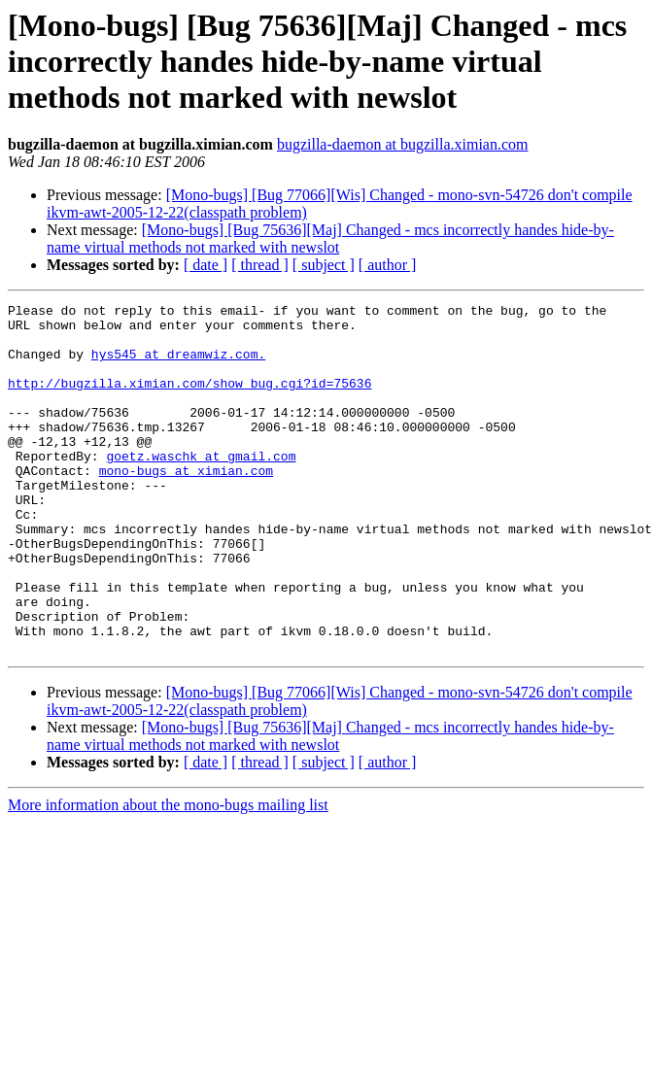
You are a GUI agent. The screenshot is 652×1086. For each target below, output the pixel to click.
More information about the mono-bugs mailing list (168, 874)
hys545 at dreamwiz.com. (178, 365)
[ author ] (388, 264)
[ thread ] (260, 264)
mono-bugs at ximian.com (186, 505)
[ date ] (205, 264)
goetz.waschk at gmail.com (200, 487)
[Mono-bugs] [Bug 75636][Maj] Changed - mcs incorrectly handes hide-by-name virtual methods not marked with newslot (330, 238)
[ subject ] (323, 264)
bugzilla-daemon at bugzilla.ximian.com (403, 144)
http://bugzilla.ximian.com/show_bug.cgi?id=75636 (189, 400)
